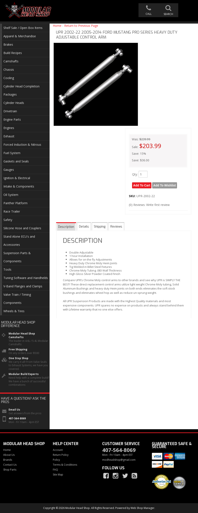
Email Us (14, 409)
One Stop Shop (18, 358)
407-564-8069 (17, 418)
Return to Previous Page (81, 26)
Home (57, 26)
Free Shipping (18, 349)
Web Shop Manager (142, 508)
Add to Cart (141, 185)
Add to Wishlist (165, 185)
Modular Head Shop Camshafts (22, 335)
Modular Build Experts (24, 374)
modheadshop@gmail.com (119, 459)
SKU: (132, 196)
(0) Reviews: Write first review (149, 204)
